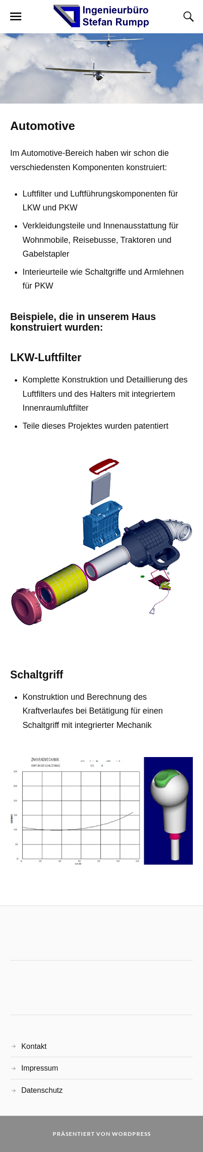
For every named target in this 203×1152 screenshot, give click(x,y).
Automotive (42, 125)
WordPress (131, 1133)
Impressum (39, 1068)
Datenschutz (42, 1090)
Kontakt (34, 1046)
